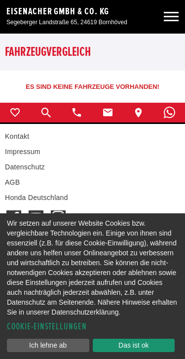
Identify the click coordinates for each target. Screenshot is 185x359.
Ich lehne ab (48, 345)
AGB (12, 182)
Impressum (22, 152)
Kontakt (17, 136)
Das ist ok (133, 345)
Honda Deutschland (36, 197)
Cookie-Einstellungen (47, 326)
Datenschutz (25, 167)
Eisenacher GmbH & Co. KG (57, 11)
